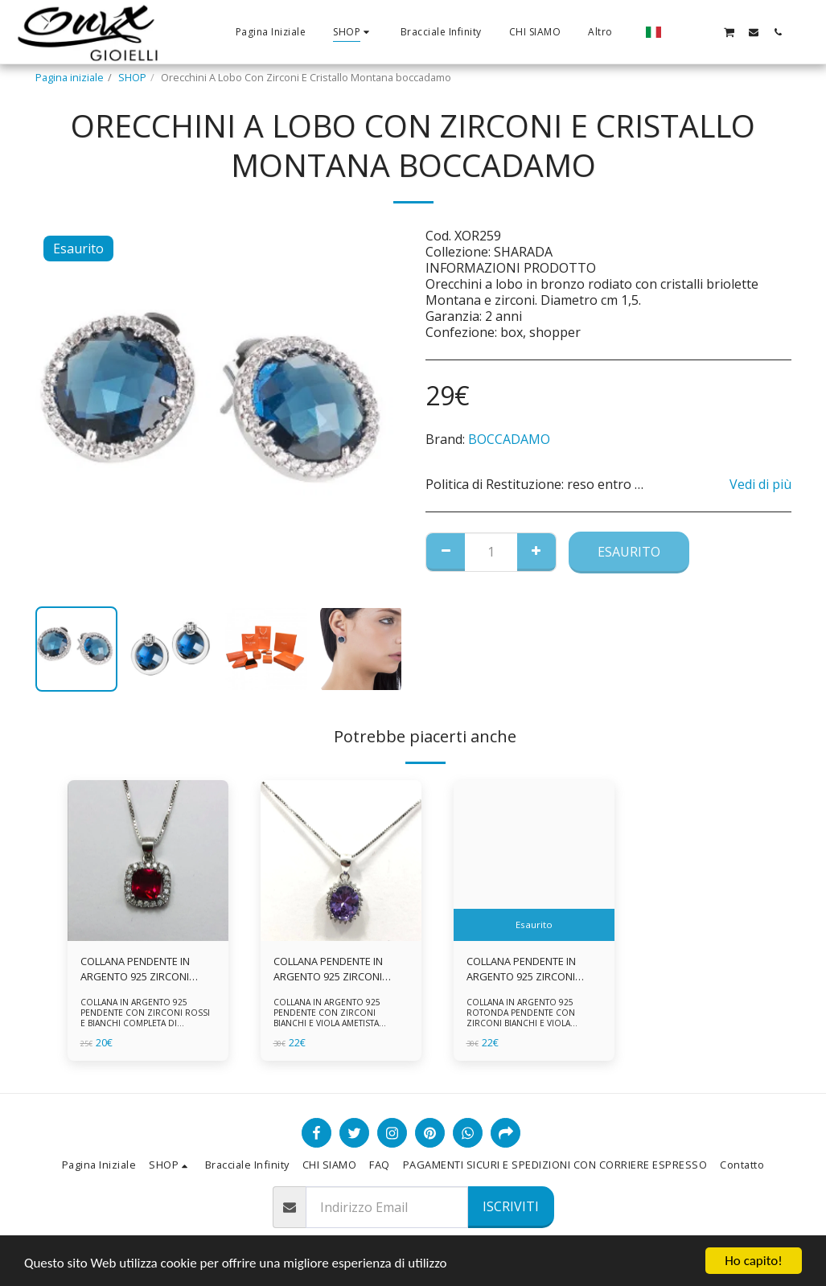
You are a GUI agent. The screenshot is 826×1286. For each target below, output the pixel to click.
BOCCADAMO (509, 439)
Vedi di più (760, 484)
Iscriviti (511, 1206)
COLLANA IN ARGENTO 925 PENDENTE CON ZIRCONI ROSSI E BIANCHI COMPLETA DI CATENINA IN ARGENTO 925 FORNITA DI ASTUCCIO (145, 1022)
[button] (680, 32)
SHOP (132, 77)
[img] (148, 860)
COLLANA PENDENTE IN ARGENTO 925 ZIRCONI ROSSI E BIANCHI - (135, 969)
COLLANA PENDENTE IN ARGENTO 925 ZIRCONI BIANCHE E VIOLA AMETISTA (338, 969)
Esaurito (629, 552)
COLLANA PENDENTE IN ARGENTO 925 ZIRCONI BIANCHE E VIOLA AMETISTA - (531, 969)
